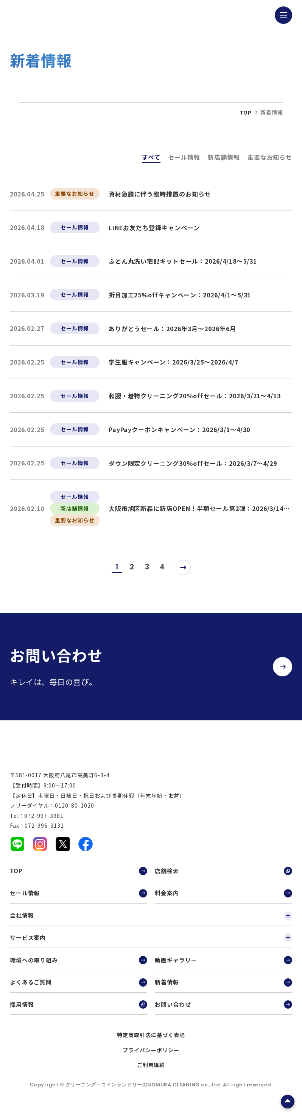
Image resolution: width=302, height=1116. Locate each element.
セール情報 (184, 157)
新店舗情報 (224, 157)
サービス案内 (151, 942)
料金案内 (223, 898)
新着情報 (223, 987)
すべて (151, 157)
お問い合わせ (223, 1009)
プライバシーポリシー (151, 1055)
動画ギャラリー (223, 965)
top (246, 112)
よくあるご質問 (78, 987)
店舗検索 (223, 876)
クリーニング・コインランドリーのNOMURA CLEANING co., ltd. (144, 1089)
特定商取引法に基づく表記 (151, 1040)
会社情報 (151, 920)
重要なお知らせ (270, 157)
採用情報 (78, 1009)
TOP (78, 876)
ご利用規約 (151, 1070)
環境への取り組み (78, 965)
